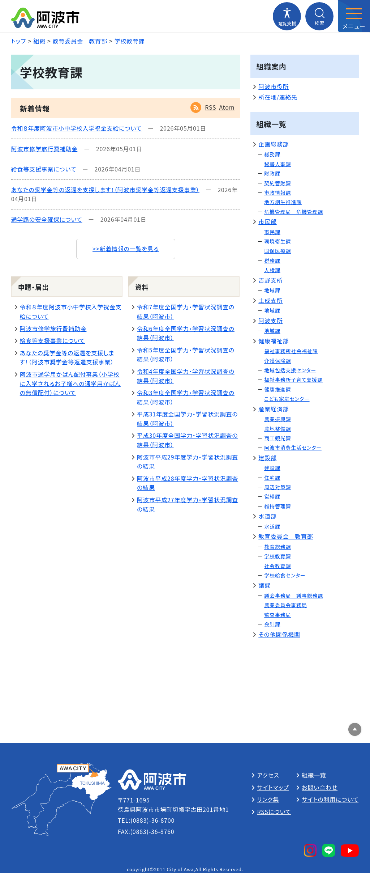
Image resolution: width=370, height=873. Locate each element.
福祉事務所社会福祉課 (291, 351)
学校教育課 (130, 41)
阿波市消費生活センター (293, 447)
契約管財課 (277, 183)
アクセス (268, 775)
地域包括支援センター (290, 370)
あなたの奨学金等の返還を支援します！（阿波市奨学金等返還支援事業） (105, 189)
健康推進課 (277, 389)
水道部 (267, 516)
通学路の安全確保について (46, 219)
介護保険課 (277, 360)
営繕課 (272, 496)
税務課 (272, 260)
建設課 (272, 467)
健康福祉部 (273, 340)
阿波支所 (270, 320)
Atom (227, 107)
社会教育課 (277, 565)
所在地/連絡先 (277, 97)
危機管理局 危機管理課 (293, 211)
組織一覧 (314, 775)
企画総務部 (273, 144)
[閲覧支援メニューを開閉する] (286, 16)
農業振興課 (277, 419)
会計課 (272, 624)
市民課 (272, 232)
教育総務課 (277, 546)
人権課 (272, 270)
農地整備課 (277, 428)
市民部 (267, 221)
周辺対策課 (277, 487)
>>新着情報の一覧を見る (125, 248)
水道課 (272, 526)
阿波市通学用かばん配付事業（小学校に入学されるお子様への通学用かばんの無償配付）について (70, 383)
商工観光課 (277, 438)
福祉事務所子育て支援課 (293, 379)
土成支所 (270, 300)
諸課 (264, 585)
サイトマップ (273, 787)
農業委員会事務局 (285, 605)
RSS (210, 107)
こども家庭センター (286, 398)
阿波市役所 (273, 86)
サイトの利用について (330, 799)
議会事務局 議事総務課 (293, 595)
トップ (18, 41)
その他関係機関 (279, 634)
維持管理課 (277, 506)
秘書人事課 (277, 164)
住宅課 (272, 477)
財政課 (272, 173)
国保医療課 (277, 250)
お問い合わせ (319, 787)
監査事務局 (277, 614)
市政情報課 (277, 192)
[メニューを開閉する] (353, 16)
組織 (39, 41)
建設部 (267, 457)
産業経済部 (273, 408)
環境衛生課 (277, 241)
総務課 (272, 154)
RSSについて (274, 811)
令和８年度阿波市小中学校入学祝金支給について (76, 128)
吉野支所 (270, 280)
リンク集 (268, 799)
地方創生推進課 (283, 201)
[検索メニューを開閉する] (319, 16)
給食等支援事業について (44, 169)
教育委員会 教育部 (80, 41)
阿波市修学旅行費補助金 (44, 148)
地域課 (272, 290)
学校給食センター (284, 575)
